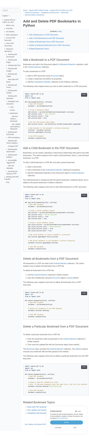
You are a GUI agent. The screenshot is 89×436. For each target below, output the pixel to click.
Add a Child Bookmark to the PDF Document (46, 38)
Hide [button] (57, 31)
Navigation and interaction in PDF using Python (46, 418)
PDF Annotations (14, 137)
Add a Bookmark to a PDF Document (43, 35)
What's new (10, 25)
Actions (12, 110)
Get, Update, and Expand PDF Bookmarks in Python (44, 429)
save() (69, 283)
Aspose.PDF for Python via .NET (61, 10)
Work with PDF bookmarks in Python (42, 412)
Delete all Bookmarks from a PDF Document (46, 42)
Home (25, 10)
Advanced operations (32, 12)
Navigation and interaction (50, 12)
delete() (78, 354)
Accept (66, 422)
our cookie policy (63, 418)
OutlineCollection (38, 67)
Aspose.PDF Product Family (38, 10)
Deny (75, 427)
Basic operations (12, 35)
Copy (79, 97)
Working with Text (14, 65)
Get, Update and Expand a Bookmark (15, 126)
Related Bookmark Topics (39, 49)
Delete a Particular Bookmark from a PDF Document (49, 45)
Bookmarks (14, 113)
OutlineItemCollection (67, 64)
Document (55, 76)
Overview (9, 28)
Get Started (10, 31)
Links (12, 107)
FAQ (7, 182)
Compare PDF (13, 146)
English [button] (5, 16)
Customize (58, 427)
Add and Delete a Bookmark (14, 118)
